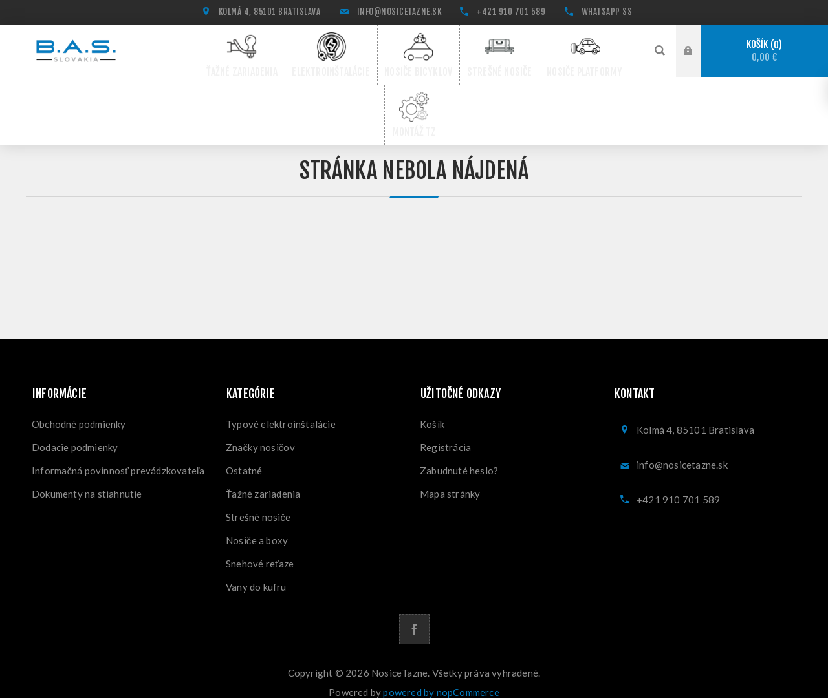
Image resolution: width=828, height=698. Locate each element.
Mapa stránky (450, 478)
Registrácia (445, 432)
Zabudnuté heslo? (459, 455)
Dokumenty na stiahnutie (87, 478)
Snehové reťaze (260, 548)
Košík (764, 50)
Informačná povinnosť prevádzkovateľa (118, 455)
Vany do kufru (256, 571)
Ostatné (244, 455)
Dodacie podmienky (75, 432)
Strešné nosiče (258, 501)
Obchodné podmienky (79, 408)
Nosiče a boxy (257, 525)
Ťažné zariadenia (263, 478)
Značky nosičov (260, 432)
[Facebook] (414, 613)
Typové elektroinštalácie (281, 408)
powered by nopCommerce (441, 676)
